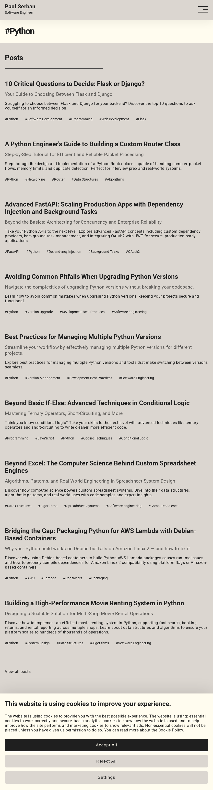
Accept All (106, 745)
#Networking (35, 179)
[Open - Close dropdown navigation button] (203, 9)
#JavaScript (44, 438)
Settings (106, 777)
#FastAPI (12, 252)
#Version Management (42, 378)
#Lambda (49, 578)
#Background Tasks (103, 252)
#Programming (81, 119)
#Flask (141, 119)
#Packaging (98, 578)
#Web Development (114, 119)
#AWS (30, 578)
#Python (11, 119)
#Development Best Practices (82, 312)
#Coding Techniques (96, 438)
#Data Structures (84, 179)
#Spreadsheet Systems (81, 506)
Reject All (106, 761)
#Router (58, 179)
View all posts (18, 671)
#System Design (37, 643)
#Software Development (43, 119)
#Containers (72, 578)
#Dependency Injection (64, 252)
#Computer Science (163, 506)
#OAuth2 (133, 252)
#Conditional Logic (133, 438)
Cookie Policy (170, 730)
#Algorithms (114, 179)
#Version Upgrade (39, 312)
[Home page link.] (20, 9)
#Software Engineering (129, 312)
